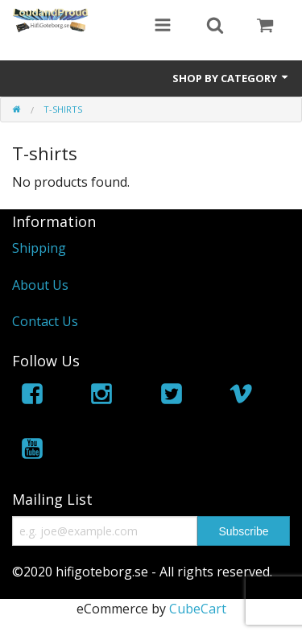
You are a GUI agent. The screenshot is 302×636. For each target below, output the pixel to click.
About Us (40, 285)
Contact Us (45, 321)
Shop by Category (231, 78)
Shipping (39, 248)
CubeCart (197, 608)
